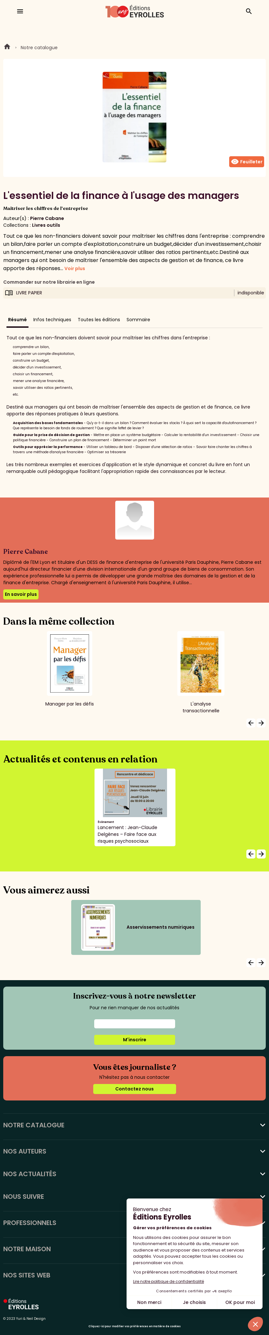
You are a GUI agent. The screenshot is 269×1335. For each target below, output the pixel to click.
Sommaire (138, 319)
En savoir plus (21, 594)
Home (7, 47)
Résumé (17, 319)
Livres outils (46, 225)
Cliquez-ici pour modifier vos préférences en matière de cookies (134, 1326)
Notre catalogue (39, 47)
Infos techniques (52, 319)
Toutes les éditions (99, 319)
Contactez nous (134, 1089)
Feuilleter (247, 162)
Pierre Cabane (47, 218)
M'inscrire (134, 1039)
